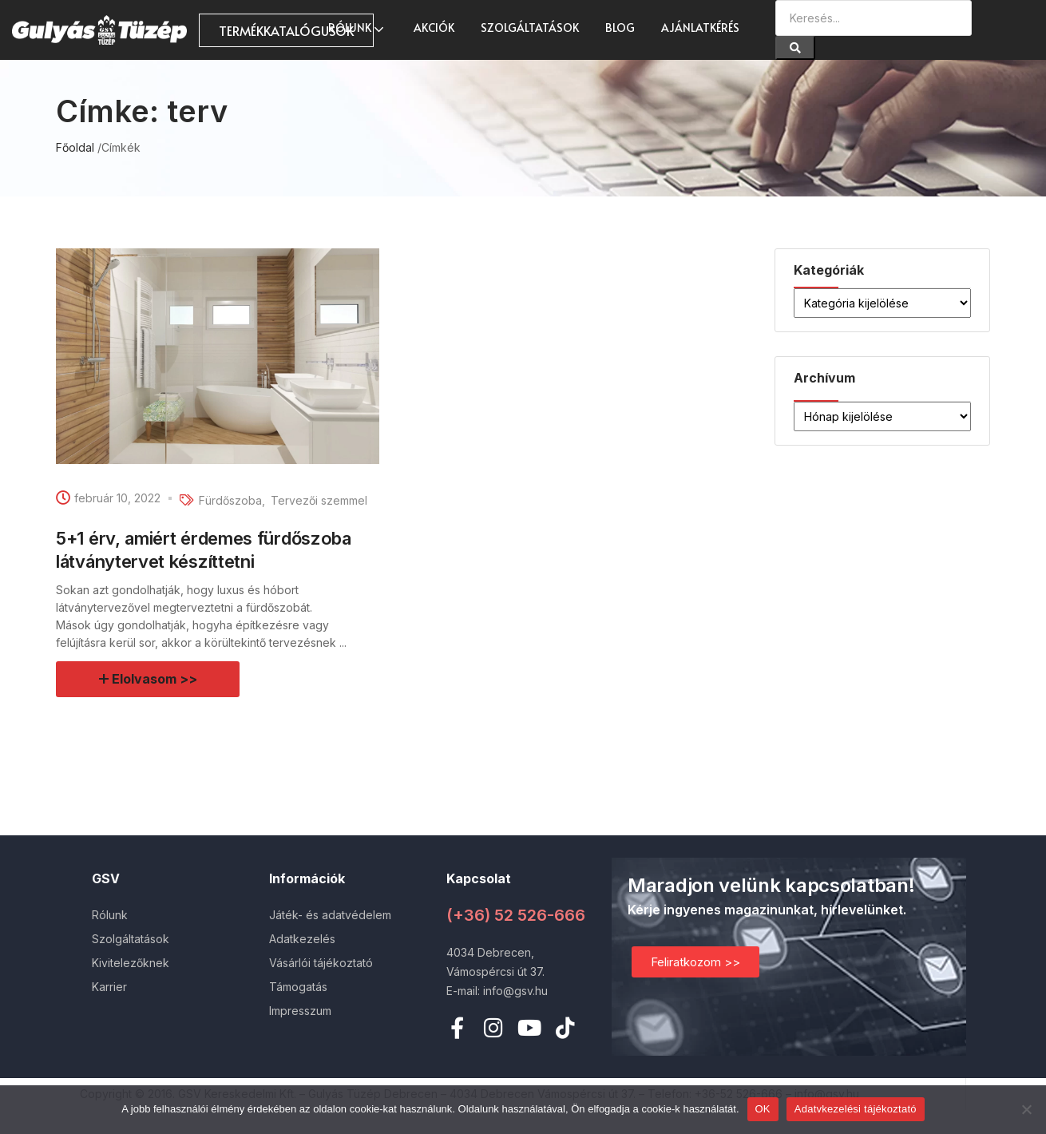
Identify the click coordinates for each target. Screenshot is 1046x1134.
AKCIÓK (434, 27)
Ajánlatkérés (700, 27)
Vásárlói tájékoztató (321, 962)
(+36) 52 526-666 (515, 915)
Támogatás (298, 986)
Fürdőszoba (230, 500)
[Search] (795, 48)
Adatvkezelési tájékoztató (855, 1109)
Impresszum (300, 1010)
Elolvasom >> (155, 679)
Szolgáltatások (530, 27)
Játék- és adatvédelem (330, 915)
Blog (620, 27)
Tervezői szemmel (319, 500)
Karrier (109, 986)
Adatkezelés (302, 939)
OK (763, 1109)
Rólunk (357, 27)
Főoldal (75, 147)
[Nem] (1026, 1109)
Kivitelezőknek (130, 962)
